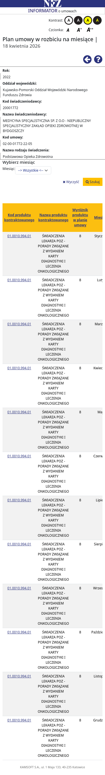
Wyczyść (71, 181)
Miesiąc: (9, 168)
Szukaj (93, 181)
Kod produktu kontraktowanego (19, 217)
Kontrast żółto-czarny (87, 20)
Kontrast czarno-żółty (97, 20)
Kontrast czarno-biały (78, 20)
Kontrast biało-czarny (68, 20)
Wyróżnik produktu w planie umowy (80, 217)
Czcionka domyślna (69, 29)
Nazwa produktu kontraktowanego (53, 217)
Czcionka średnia (79, 29)
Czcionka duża (90, 29)
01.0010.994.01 (19, 236)
